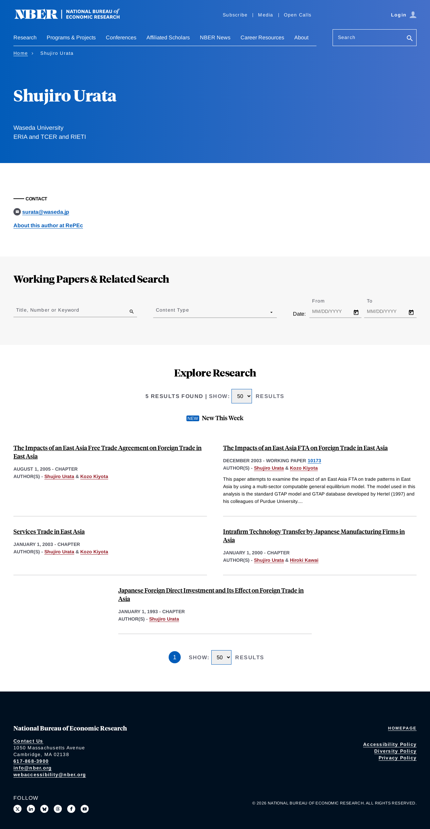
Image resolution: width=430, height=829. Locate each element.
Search (346, 37)
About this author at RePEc (48, 225)
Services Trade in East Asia (49, 531)
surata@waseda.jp (45, 212)
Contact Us (28, 741)
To (375, 301)
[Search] (410, 38)
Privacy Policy (398, 757)
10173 (314, 460)
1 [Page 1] (174, 657)
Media (265, 14)
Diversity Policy (395, 751)
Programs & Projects (71, 37)
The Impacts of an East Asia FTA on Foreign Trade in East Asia (305, 447)
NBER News (215, 37)
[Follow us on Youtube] (85, 809)
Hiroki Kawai (304, 560)
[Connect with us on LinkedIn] (31, 809)
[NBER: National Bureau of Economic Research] (72, 18)
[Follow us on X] (17, 809)
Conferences (121, 37)
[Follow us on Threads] (58, 809)
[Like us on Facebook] (71, 809)
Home (20, 53)
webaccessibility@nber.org (49, 774)
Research (25, 37)
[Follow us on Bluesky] (44, 809)
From (324, 301)
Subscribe (235, 14)
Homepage (402, 728)
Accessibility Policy (390, 744)
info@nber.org (32, 768)
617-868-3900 (31, 761)
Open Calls (298, 14)
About (301, 37)
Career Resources (262, 37)
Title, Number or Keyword (47, 310)
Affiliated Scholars (168, 37)
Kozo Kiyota (94, 476)
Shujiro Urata (59, 476)
